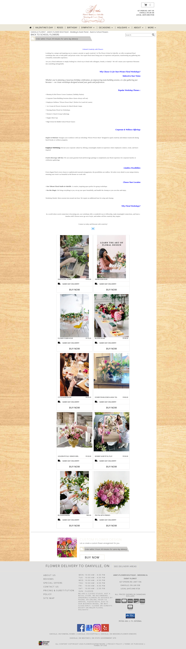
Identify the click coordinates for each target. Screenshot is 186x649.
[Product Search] (138, 35)
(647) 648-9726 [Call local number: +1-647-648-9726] (148, 15)
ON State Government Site (104, 638)
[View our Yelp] (105, 631)
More (152, 27)
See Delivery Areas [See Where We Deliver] (125, 566)
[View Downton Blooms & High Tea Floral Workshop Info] (111, 371)
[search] (153, 34)
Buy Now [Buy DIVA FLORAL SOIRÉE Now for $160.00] (74, 289)
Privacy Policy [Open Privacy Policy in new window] (115, 644)
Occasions (106, 27)
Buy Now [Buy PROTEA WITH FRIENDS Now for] (111, 525)
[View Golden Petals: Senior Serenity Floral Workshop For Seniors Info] (74, 430)
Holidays (123, 27)
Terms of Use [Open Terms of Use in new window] (100, 645)
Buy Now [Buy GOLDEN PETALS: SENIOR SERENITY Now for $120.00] (74, 466)
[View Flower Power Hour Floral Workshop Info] (74, 315)
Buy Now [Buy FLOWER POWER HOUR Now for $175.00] (74, 348)
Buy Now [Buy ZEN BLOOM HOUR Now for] (111, 289)
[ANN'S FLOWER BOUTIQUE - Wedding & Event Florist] (93, 13)
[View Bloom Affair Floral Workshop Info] (111, 315)
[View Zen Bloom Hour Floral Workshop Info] (111, 256)
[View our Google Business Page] (89, 631)
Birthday (72, 27)
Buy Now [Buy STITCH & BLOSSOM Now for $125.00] (74, 407)
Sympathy (88, 27)
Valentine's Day (44, 27)
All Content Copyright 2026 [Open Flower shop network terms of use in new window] (70, 644)
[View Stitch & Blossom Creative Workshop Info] (74, 374)
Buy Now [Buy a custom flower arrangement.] (92, 557)
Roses (60, 27)
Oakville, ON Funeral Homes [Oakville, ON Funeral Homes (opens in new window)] (62, 634)
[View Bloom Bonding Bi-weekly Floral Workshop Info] (74, 492)
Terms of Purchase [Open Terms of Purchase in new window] (134, 644)
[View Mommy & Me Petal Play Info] (111, 431)
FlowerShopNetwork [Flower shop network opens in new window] (94, 644)
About (139, 27)
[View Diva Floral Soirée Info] (74, 256)
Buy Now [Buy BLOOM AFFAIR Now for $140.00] (111, 348)
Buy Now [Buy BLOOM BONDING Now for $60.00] (74, 525)
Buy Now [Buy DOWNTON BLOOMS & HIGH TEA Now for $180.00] (111, 407)
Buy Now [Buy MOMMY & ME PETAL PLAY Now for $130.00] (111, 466)
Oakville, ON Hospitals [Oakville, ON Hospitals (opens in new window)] (88, 634)
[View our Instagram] (97, 631)
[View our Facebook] (81, 631)
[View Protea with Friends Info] (111, 492)
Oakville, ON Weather (80, 638)
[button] (147, 5)
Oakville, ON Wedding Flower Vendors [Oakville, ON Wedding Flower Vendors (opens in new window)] (119, 634)
